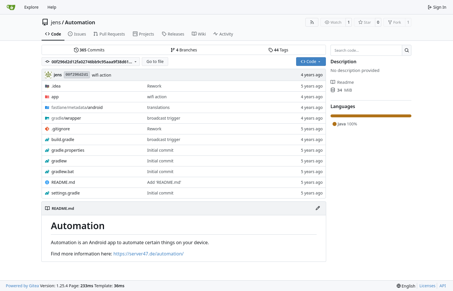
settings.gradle (65, 193)
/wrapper (66, 118)
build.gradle (62, 139)
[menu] (406, 286)
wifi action (101, 75)
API (442, 285)
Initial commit (160, 150)
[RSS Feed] (312, 22)
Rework (154, 86)
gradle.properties (67, 150)
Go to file (155, 61)
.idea (56, 86)
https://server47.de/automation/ (148, 254)
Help (51, 7)
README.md (63, 182)
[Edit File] (317, 208)
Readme (342, 82)
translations (158, 107)
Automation (80, 22)
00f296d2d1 (77, 75)
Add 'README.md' (164, 182)
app (55, 96)
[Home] (11, 7)
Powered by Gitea (22, 285)
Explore (31, 7)
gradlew (59, 161)
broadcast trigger (163, 118)
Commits (89, 50)
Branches (183, 50)
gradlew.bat (62, 171)
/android (77, 107)
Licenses (427, 285)
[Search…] (406, 50)
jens (56, 22)
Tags (278, 50)
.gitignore (60, 128)
